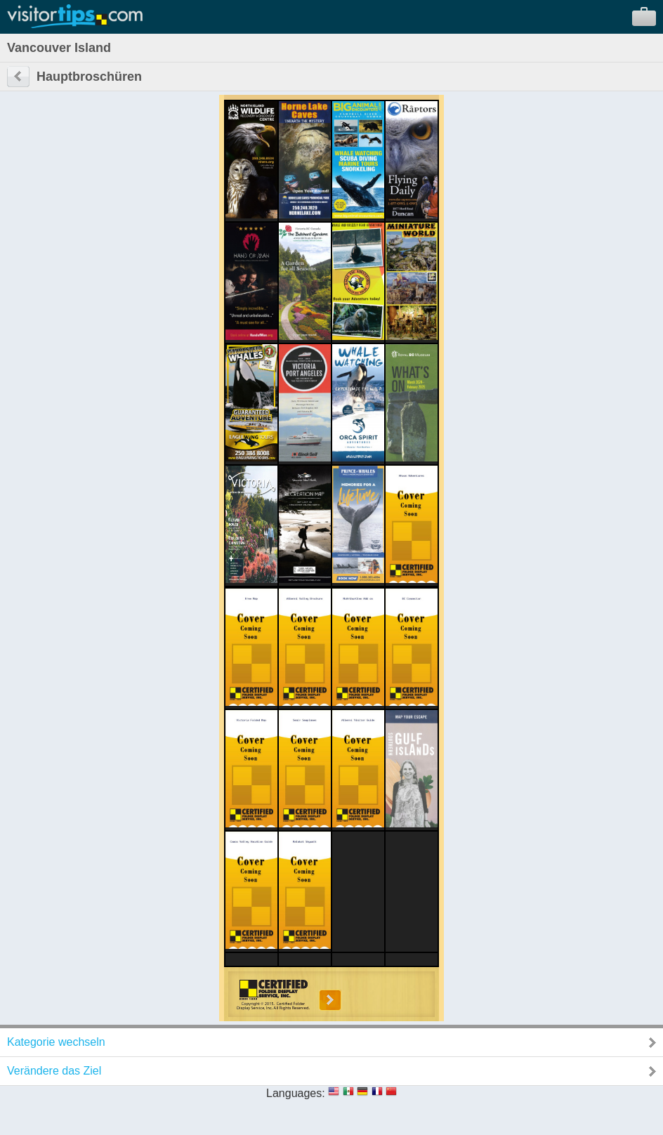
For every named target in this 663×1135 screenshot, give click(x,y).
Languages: (295, 1093)
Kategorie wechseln (56, 1042)
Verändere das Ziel (54, 1071)
